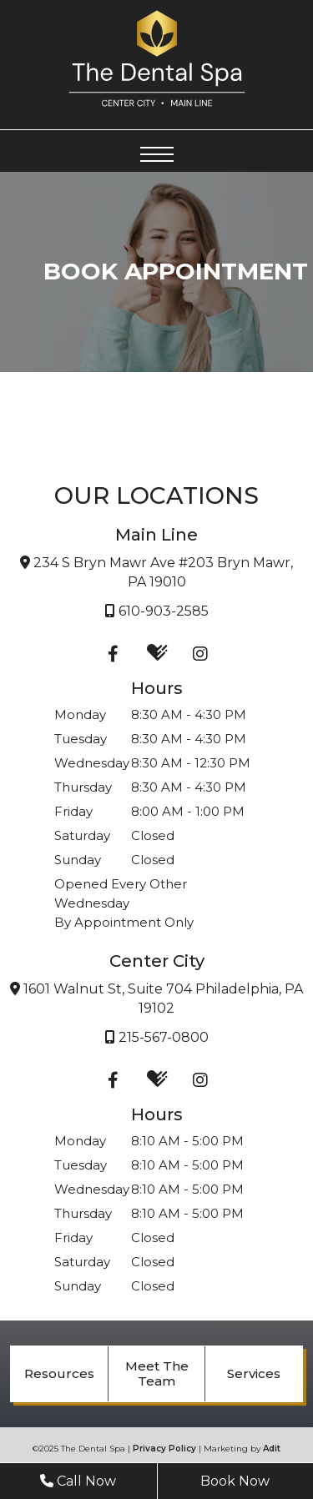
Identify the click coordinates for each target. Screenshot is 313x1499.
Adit (271, 1448)
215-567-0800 (157, 1037)
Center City (156, 961)
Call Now (78, 1481)
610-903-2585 (157, 611)
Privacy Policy (164, 1448)
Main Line (156, 535)
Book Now (235, 1481)
